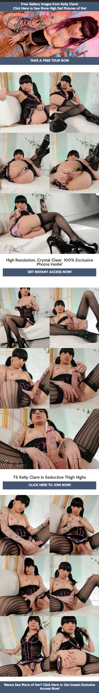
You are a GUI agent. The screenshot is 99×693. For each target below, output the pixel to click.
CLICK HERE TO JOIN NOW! (49, 485)
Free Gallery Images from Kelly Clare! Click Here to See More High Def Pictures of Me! (49, 6)
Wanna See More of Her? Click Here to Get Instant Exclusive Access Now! (49, 687)
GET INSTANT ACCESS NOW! (49, 272)
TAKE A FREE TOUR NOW (49, 60)
